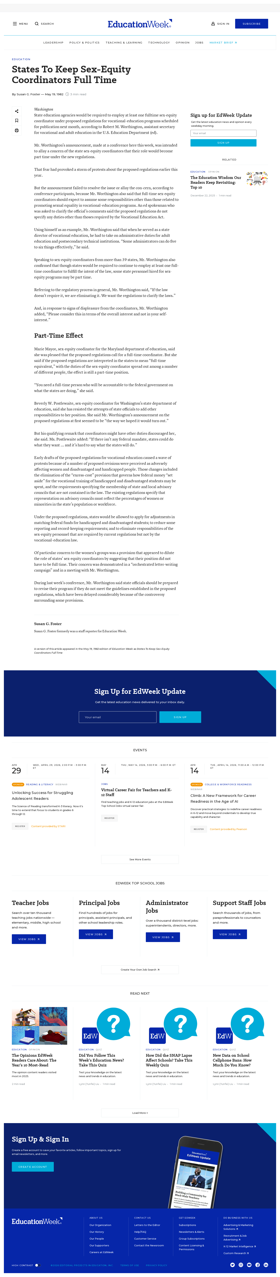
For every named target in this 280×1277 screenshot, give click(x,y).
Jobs (199, 42)
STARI (61, 826)
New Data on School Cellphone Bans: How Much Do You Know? (232, 1060)
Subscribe (252, 23)
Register (20, 826)
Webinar (61, 784)
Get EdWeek (187, 1217)
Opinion (183, 42)
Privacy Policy (156, 1265)
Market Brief (223, 42)
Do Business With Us (237, 1217)
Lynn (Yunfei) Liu (89, 1084)
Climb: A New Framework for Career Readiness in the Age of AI (223, 799)
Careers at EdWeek (101, 1252)
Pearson (241, 829)
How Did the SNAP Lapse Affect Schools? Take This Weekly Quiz (169, 1060)
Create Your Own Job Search (140, 969)
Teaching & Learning (124, 42)
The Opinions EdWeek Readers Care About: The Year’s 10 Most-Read (34, 1060)
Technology (159, 42)
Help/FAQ (140, 1231)
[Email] (118, 717)
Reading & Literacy (39, 784)
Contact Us (142, 1217)
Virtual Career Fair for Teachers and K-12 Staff (136, 792)
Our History (97, 1231)
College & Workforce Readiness (228, 784)
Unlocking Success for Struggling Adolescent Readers (42, 796)
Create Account (32, 1166)
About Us (96, 1217)
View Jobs (28, 939)
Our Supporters (99, 1245)
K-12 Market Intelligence (239, 1246)
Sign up (180, 717)
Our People (97, 1238)
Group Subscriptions (192, 1238)
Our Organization (100, 1225)
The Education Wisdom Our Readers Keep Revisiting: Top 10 (215, 182)
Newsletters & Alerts (191, 1231)
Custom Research (236, 1253)
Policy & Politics (84, 42)
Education (21, 59)
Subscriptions (187, 1225)
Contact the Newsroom (149, 1245)
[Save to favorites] (16, 121)
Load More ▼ (140, 1112)
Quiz (99, 1049)
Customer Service (145, 1238)
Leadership (53, 42)
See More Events (140, 859)
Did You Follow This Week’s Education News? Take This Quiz (101, 1060)
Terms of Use (129, 1265)
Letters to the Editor (147, 1225)
